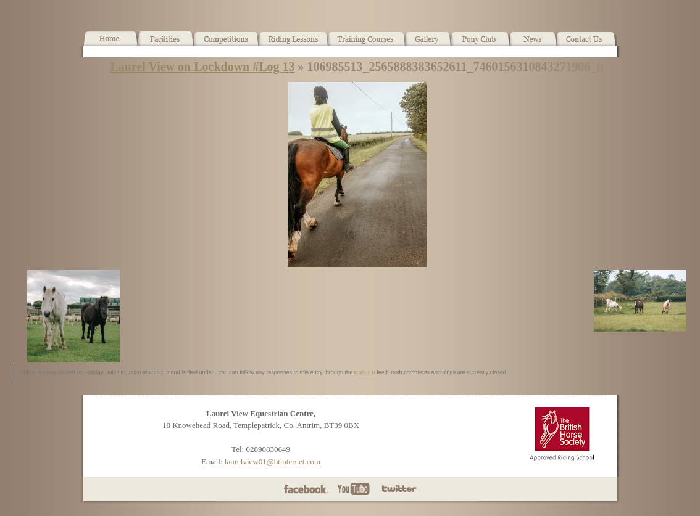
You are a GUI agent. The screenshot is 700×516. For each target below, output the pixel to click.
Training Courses (367, 43)
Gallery (428, 43)
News (532, 43)
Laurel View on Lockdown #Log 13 (202, 66)
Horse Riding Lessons (293, 43)
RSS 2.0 (364, 372)
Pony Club (480, 43)
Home (110, 43)
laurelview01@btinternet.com (272, 461)
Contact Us (586, 43)
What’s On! (226, 43)
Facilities (166, 43)
